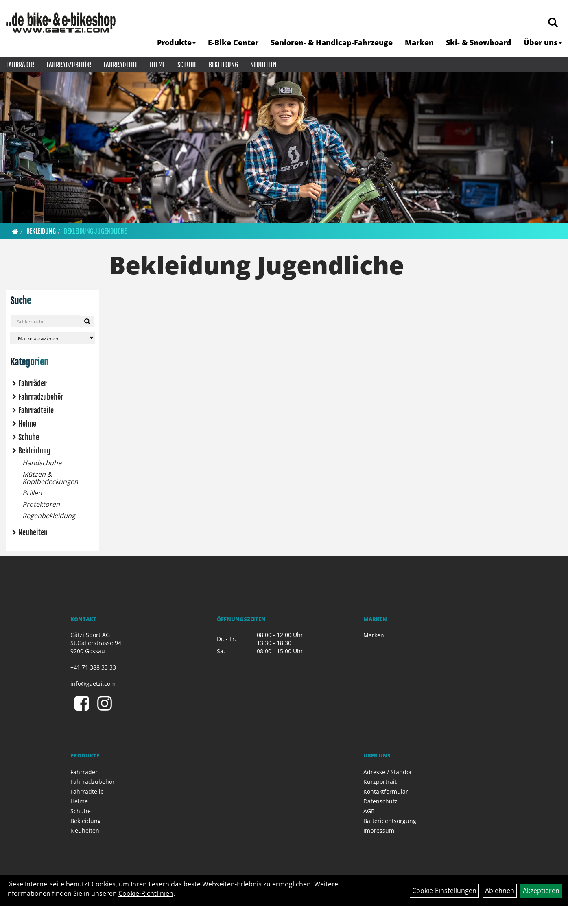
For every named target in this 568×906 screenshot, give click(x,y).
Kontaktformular (385, 791)
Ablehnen (499, 890)
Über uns (543, 42)
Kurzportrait (380, 782)
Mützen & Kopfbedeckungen (50, 478)
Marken (419, 42)
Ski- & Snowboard (478, 42)
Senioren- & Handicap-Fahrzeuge (332, 42)
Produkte (176, 42)
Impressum (378, 830)
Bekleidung (223, 65)
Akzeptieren (541, 890)
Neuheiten (263, 65)
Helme (157, 65)
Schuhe (187, 65)
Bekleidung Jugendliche (95, 231)
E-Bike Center (233, 42)
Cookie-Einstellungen (444, 890)
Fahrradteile (120, 65)
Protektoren (41, 504)
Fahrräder (20, 65)
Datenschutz (380, 801)
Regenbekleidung (48, 515)
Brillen (32, 492)
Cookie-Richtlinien (145, 893)
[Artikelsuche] (553, 23)
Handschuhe (41, 462)
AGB (369, 811)
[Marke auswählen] (52, 338)
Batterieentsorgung (389, 821)
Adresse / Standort (388, 772)
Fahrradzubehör (68, 65)
